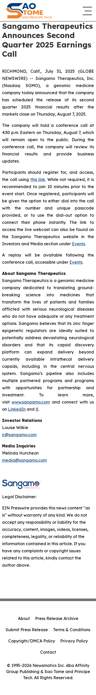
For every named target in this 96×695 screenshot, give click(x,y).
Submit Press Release (27, 629)
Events (78, 243)
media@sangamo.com (24, 460)
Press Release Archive (56, 618)
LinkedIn (17, 409)
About (24, 618)
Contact (48, 652)
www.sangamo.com (31, 402)
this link (37, 179)
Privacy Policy (74, 640)
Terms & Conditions (71, 629)
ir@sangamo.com (19, 434)
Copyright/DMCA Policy (31, 640)
